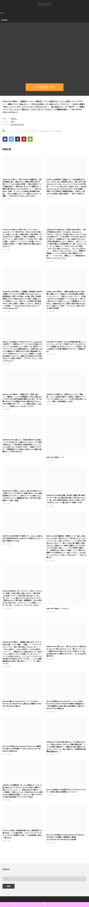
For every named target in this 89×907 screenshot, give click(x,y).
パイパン (16, 131)
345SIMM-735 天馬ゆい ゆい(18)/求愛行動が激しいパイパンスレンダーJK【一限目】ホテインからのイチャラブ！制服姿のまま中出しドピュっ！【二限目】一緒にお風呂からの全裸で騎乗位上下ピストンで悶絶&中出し (66, 346)
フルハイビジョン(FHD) (27, 131)
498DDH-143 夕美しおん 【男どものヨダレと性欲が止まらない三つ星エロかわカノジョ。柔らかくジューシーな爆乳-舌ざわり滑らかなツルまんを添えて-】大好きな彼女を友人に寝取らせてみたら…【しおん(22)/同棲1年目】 (66, 651)
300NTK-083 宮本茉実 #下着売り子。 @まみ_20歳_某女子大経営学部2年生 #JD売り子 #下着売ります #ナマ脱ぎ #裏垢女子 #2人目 (22, 538)
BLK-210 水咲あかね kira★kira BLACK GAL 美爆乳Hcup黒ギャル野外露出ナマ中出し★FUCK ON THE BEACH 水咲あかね (22, 748)
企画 (42, 131)
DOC (12, 122)
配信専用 (59, 131)
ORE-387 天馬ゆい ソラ (55, 457)
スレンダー (9, 131)
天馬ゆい (14, 119)
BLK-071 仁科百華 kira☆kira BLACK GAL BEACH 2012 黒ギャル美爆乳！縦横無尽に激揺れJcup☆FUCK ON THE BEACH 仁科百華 (65, 837)
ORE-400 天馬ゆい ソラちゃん (57, 609)
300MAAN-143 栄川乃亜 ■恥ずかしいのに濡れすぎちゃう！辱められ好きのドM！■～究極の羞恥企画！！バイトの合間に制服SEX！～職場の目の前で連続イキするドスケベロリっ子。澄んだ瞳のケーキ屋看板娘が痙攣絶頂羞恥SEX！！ (66, 746)
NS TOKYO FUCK (17, 124)
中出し (38, 131)
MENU (4, 20)
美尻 (53, 131)
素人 (50, 131)
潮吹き (46, 131)
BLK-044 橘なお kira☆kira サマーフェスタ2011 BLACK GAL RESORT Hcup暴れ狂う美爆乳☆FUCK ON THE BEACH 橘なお (22, 703)
